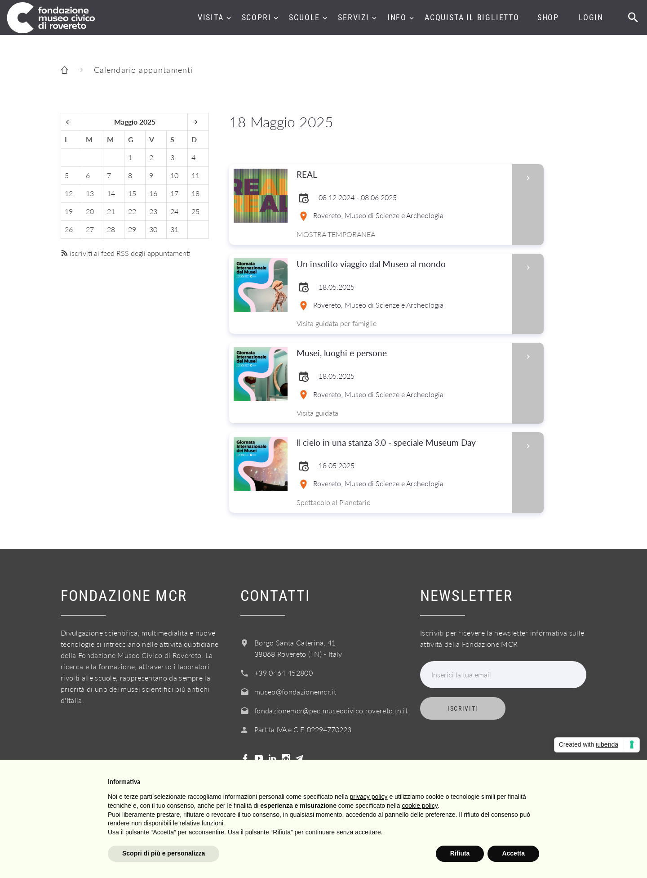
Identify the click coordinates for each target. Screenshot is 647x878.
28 (111, 229)
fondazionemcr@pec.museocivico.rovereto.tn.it (331, 710)
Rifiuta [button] (460, 853)
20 (90, 211)
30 (153, 229)
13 (90, 193)
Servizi (353, 17)
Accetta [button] (513, 853)
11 (195, 175)
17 (174, 193)
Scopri (256, 17)
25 (195, 211)
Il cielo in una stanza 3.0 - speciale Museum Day (401, 443)
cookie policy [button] (420, 805)
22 (132, 211)
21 (111, 211)
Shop (548, 17)
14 (111, 193)
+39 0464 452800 (283, 672)
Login (591, 17)
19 (69, 211)
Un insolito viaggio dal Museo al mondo (401, 264)
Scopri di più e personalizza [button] (163, 853)
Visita (211, 17)
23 (153, 211)
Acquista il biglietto (472, 17)
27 (90, 229)
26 (69, 229)
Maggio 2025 (134, 121)
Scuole (304, 17)
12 (69, 193)
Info (397, 17)
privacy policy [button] (369, 796)
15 (132, 193)
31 (174, 229)
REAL (401, 175)
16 (153, 193)
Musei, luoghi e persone (401, 353)
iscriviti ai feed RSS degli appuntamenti (126, 253)
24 (174, 211)
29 (132, 229)
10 (174, 175)
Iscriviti (463, 708)
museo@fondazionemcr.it (295, 691)
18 (195, 193)
